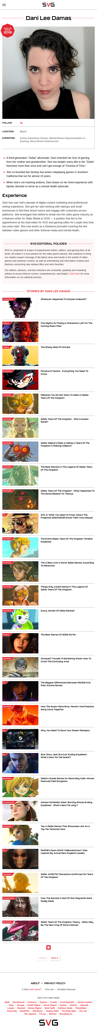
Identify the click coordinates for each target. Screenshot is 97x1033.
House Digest (50, 1005)
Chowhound (18, 1002)
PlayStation (8, 802)
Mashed (21, 1008)
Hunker (63, 1005)
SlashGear (38, 1011)
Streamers (8, 299)
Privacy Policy (55, 983)
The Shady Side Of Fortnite (55, 347)
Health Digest (33, 1005)
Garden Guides (84, 1002)
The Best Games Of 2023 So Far (58, 634)
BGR (7, 1002)
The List (83, 1011)
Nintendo (7, 371)
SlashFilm (24, 1011)
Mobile (6, 323)
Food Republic (67, 1002)
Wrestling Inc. (66, 1014)
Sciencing (12, 1011)
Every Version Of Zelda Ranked (57, 610)
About (35, 983)
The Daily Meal (69, 1011)
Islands (73, 1005)
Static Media (34, 989)
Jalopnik (84, 1005)
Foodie (53, 1002)
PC (4, 515)
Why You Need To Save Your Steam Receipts (65, 730)
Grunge (20, 1005)
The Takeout (30, 1014)
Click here (74, 273)
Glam (11, 1005)
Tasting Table (52, 1011)
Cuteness (32, 1002)
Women (52, 1014)
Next (53, 958)
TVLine (42, 1014)
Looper (10, 1008)
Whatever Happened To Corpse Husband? (63, 299)
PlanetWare (81, 1008)
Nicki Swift (50, 1008)
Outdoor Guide (65, 1008)
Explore (43, 1002)
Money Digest (34, 1008)
